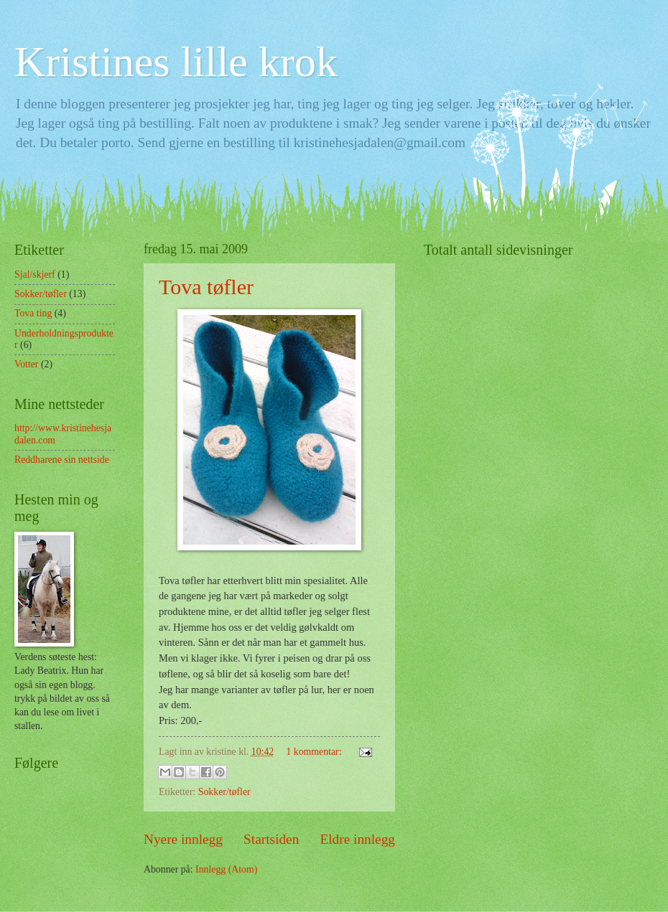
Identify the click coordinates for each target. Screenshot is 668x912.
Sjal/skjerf (34, 274)
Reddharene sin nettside (61, 459)
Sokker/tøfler (224, 791)
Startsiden (271, 839)
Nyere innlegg (183, 839)
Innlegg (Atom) (226, 869)
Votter (26, 364)
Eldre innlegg (357, 839)
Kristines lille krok (176, 61)
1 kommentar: (314, 751)
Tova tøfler (206, 286)
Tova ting (33, 313)
